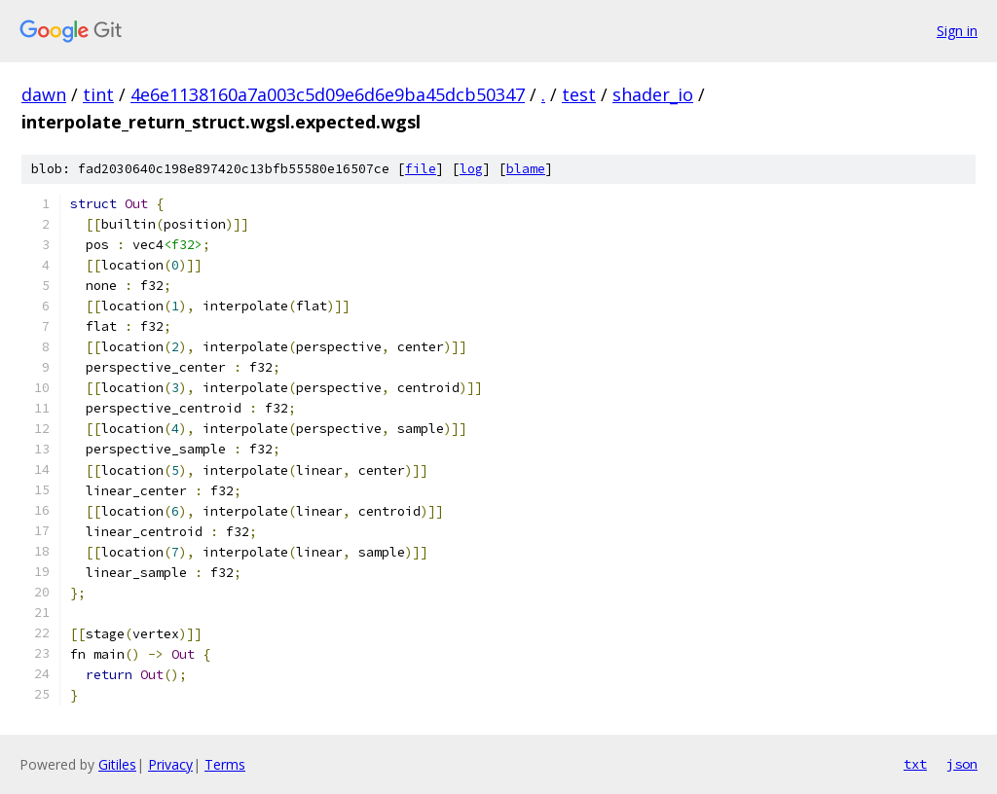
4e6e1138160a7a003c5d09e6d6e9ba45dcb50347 (327, 94)
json (962, 764)
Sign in (957, 30)
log (471, 169)
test (579, 94)
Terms (224, 764)
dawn (43, 94)
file (420, 169)
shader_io (652, 94)
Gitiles (117, 764)
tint (98, 94)
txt (915, 764)
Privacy (170, 764)
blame (525, 169)
